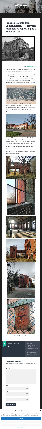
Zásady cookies (20, 427)
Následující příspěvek (32, 354)
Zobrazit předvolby (21, 425)
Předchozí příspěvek (32, 352)
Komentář (8, 368)
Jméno (7, 385)
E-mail (7, 391)
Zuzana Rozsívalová (31, 66)
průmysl (33, 348)
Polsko (29, 348)
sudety (36, 348)
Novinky (29, 346)
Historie (29, 345)
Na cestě (33, 345)
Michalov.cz (21, 5)
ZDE (27, 335)
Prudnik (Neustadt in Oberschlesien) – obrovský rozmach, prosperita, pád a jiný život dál (21, 27)
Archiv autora (9, 346)
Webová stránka (9, 397)
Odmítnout (21, 421)
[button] (40, 410)
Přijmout (21, 418)
